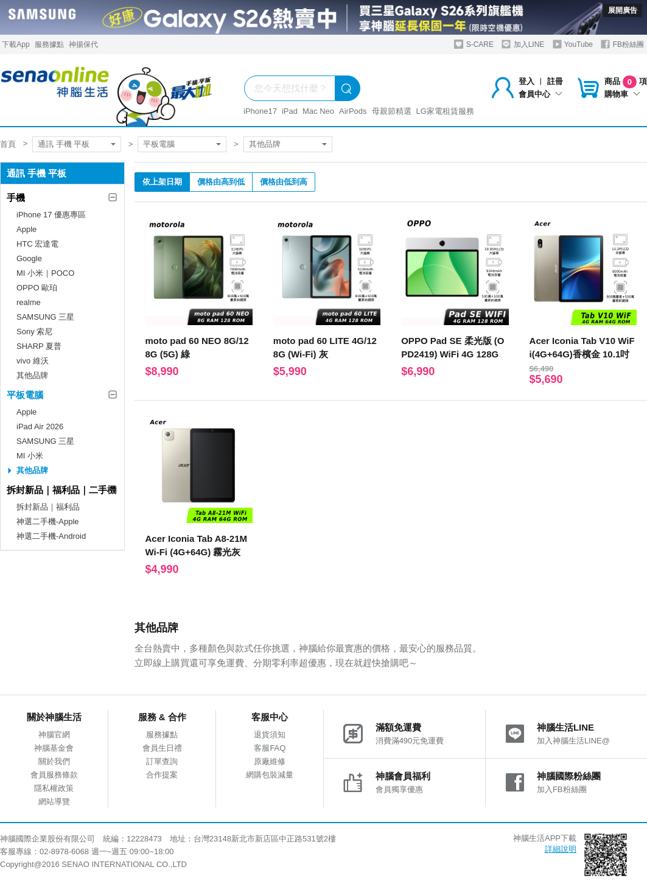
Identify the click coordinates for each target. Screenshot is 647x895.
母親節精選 (391, 111)
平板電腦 (159, 144)
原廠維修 (269, 761)
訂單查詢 (162, 761)
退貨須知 (269, 734)
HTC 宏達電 (37, 243)
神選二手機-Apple (47, 521)
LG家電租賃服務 (445, 111)
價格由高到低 (221, 181)
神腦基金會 (54, 748)
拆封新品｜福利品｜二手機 (61, 490)
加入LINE (523, 44)
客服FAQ (269, 748)
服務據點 (49, 44)
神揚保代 (83, 44)
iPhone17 (260, 111)
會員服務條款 (54, 774)
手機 (16, 197)
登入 (526, 81)
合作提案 (162, 774)
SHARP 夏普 (38, 346)
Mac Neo (318, 111)
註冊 (555, 81)
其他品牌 (265, 144)
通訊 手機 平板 (63, 144)
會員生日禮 (162, 748)
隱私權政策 (54, 788)
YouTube (573, 44)
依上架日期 (162, 181)
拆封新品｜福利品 (48, 506)
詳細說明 (560, 849)
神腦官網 (54, 734)
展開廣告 (622, 10)
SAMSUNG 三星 (45, 316)
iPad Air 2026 (39, 426)
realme (28, 302)
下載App (15, 44)
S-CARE (474, 44)
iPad (290, 111)
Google (29, 258)
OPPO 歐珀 (36, 287)
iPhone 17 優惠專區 (51, 214)
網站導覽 (54, 801)
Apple (26, 229)
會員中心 (540, 94)
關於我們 (54, 761)
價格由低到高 (283, 181)
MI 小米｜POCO (45, 273)
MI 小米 (29, 455)
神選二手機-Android (51, 536)
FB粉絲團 (622, 44)
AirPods (353, 111)
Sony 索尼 (34, 331)
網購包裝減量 (269, 774)
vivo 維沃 (32, 360)
